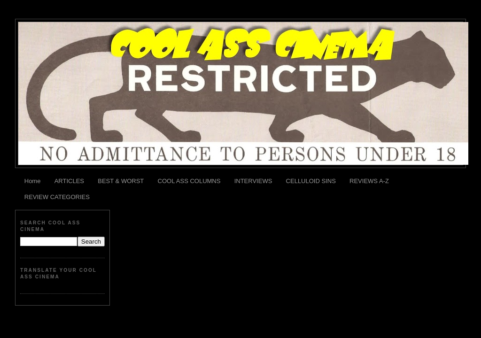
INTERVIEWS (253, 180)
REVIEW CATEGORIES (57, 196)
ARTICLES (69, 180)
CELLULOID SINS (311, 180)
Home (32, 180)
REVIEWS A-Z (369, 180)
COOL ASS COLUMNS (189, 180)
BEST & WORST (121, 180)
